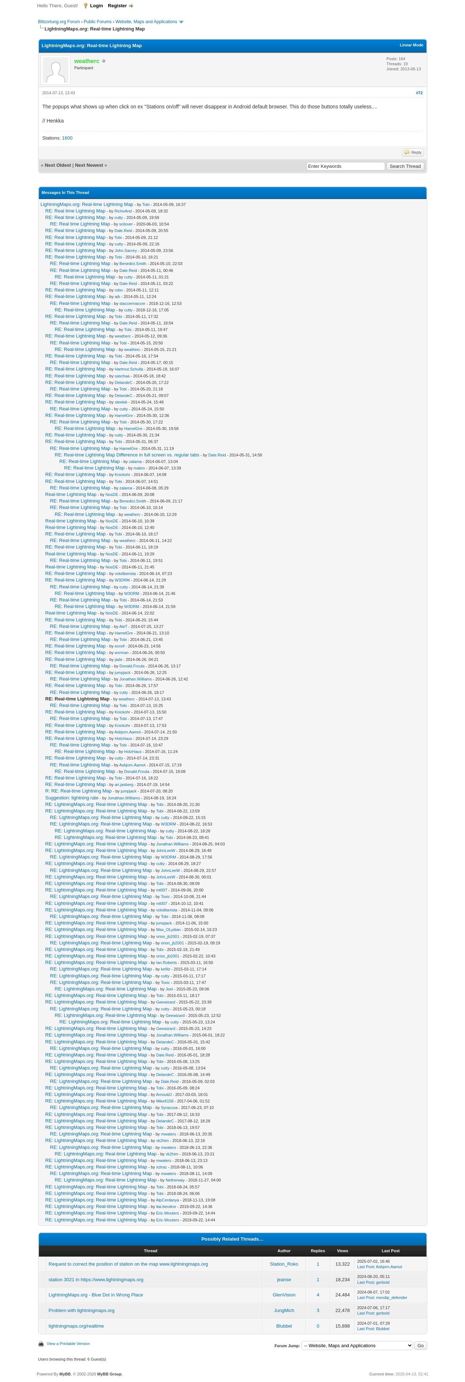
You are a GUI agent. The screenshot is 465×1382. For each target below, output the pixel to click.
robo (119, 290)
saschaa (122, 376)
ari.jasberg (124, 784)
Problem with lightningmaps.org (81, 1310)
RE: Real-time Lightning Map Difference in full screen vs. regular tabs (127, 455)
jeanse (284, 1279)
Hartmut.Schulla (129, 369)
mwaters (168, 1134)
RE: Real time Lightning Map (75, 211)
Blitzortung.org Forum (59, 21)
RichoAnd (123, 211)
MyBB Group (109, 1374)
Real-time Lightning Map (71, 494)
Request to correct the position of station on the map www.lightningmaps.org (128, 1264)
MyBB (64, 1374)
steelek (121, 402)
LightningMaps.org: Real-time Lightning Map (87, 204)
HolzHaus (123, 738)
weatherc (123, 336)
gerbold (382, 1282)
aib (117, 296)
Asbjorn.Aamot (127, 732)
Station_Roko (284, 1264)
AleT (123, 626)
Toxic (165, 896)
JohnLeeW (165, 850)
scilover (126, 224)
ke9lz (165, 969)
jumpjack (122, 672)
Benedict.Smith (133, 263)
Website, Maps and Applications (146, 21)
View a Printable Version (68, 1343)
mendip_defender (391, 1297)
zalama (135, 461)
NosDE (111, 494)
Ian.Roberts (166, 962)
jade (118, 659)
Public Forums (98, 21)
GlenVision (284, 1295)
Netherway (175, 1180)
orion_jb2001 (167, 936)
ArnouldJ (163, 1094)
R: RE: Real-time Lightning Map (78, 791)
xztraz (161, 1167)
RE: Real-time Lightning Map (75, 244)
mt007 (161, 890)
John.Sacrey (126, 250)
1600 (67, 138)
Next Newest (89, 165)
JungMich (284, 1310)
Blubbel (284, 1326)
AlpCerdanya (167, 1200)
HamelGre (124, 415)
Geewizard (165, 1002)
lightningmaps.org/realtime (76, 1326)
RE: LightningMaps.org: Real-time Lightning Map (96, 804)
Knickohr (122, 474)
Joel (169, 989)
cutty (118, 217)
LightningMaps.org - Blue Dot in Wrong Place (96, 1295)
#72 (419, 93)
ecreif (120, 646)
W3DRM (122, 580)
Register (117, 5)
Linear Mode (412, 45)
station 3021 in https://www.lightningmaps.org (96, 1279)
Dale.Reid (123, 230)
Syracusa (169, 1107)
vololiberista (125, 573)
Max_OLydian (168, 929)
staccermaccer (133, 303)
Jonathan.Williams (136, 679)
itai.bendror (166, 1206)
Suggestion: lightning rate (72, 797)
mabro (139, 468)
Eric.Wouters (167, 1213)
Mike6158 (165, 1101)
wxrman (122, 652)
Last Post (365, 1267)
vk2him (162, 1140)
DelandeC (124, 382)
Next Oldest (58, 165)
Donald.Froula (132, 666)
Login (96, 5)
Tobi (145, 204)
